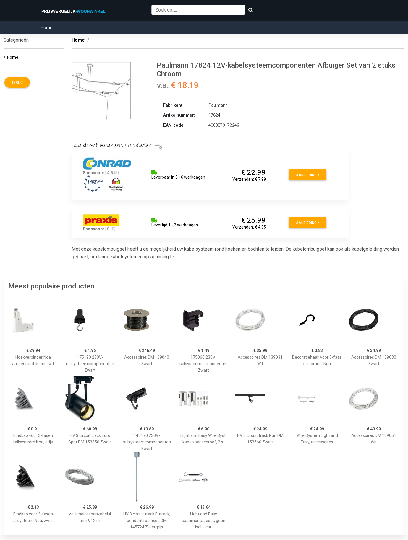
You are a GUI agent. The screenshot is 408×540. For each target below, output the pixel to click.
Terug (17, 83)
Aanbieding (307, 175)
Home (46, 27)
